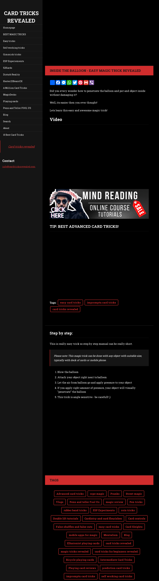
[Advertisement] (99, 429)
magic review (114, 489)
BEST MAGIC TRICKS (14, 34)
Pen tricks (136, 489)
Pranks (115, 481)
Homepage (9, 27)
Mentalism (111, 522)
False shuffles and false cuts (74, 514)
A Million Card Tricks (15, 87)
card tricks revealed (65, 309)
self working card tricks (116, 563)
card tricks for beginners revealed (116, 539)
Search (7, 121)
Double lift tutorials (65, 506)
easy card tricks (70, 302)
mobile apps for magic (83, 522)
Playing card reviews (82, 555)
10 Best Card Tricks (13, 134)
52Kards (7, 67)
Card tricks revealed (21, 146)
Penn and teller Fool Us (85, 489)
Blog (5, 114)
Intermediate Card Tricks (116, 547)
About (6, 128)
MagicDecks (9, 94)
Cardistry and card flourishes (103, 506)
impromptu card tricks (101, 302)
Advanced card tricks (70, 481)
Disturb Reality (11, 74)
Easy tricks (9, 41)
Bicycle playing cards (80, 547)
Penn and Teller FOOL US (17, 108)
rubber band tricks (75, 497)
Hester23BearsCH (13, 81)
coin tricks (128, 497)
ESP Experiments (104, 497)
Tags (53, 302)
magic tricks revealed (75, 539)
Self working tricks (14, 47)
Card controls (136, 506)
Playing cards (10, 101)
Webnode (146, 576)
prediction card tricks (116, 555)
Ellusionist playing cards (83, 530)
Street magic (134, 481)
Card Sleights (134, 514)
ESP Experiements (13, 61)
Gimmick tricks (12, 54)
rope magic (97, 481)
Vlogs (59, 489)
